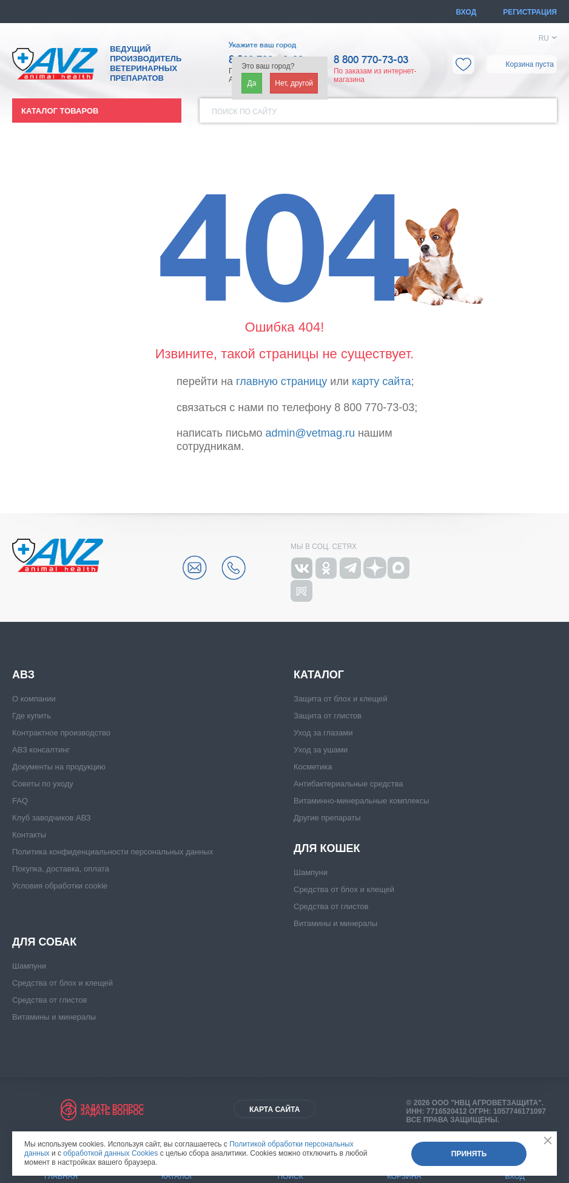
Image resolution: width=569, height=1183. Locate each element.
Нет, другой (294, 83)
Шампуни (311, 872)
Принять (469, 1154)
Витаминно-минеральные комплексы (361, 800)
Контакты (29, 834)
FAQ (20, 800)
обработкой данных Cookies (110, 1153)
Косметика (313, 766)
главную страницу (281, 381)
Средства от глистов (331, 906)
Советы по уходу (42, 783)
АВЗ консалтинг (41, 749)
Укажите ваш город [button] (262, 45)
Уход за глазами (323, 732)
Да (252, 83)
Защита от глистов (328, 715)
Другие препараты (327, 817)
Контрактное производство (61, 732)
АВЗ (23, 675)
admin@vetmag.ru (310, 433)
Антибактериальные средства (348, 783)
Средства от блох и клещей (344, 889)
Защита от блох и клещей (341, 698)
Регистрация (530, 12)
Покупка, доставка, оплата (60, 868)
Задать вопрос (112, 1107)
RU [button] (544, 38)
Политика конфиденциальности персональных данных (112, 851)
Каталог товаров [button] (59, 110)
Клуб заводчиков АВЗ (51, 817)
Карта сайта (274, 1109)
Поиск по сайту (244, 111)
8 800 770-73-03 (371, 60)
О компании (34, 698)
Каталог (319, 675)
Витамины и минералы (335, 923)
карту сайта (381, 381)
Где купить (31, 715)
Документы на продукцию (59, 766)
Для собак (44, 942)
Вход (466, 12)
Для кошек (327, 848)
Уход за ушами (321, 749)
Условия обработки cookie (59, 885)
